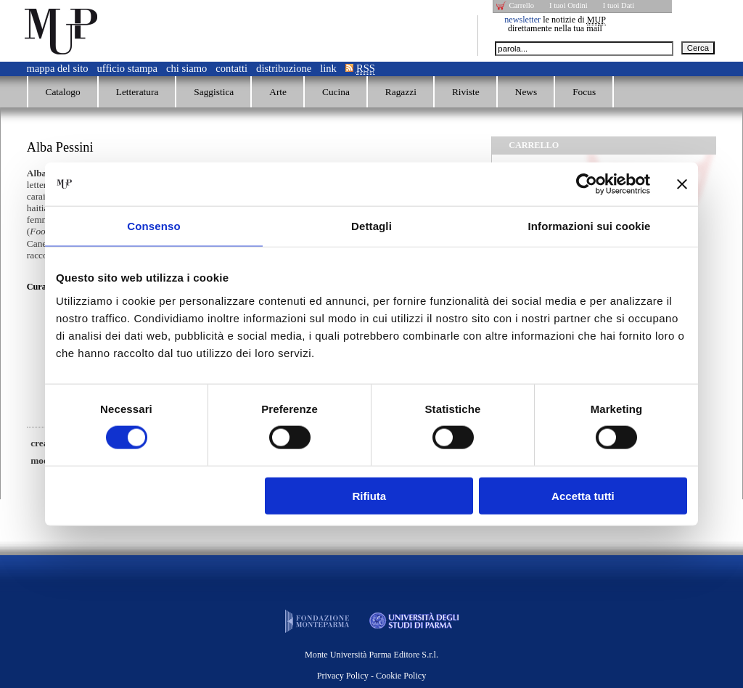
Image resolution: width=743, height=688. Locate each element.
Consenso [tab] (153, 226)
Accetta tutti (583, 495)
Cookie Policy (401, 676)
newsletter (522, 20)
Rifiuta (370, 495)
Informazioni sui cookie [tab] (589, 226)
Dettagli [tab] (371, 226)
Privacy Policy (343, 676)
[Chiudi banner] (682, 184)
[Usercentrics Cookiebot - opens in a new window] (586, 184)
